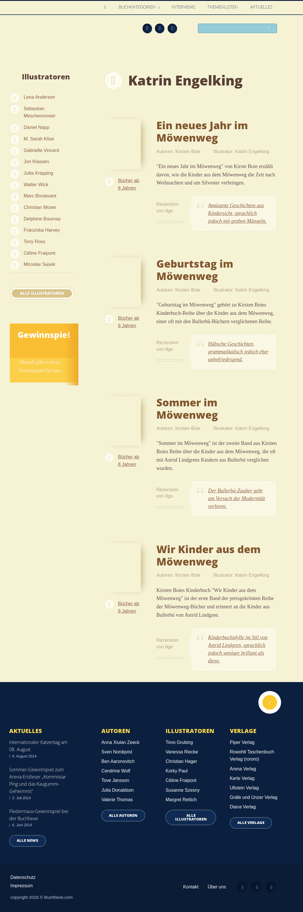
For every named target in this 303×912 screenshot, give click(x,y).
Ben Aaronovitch (118, 761)
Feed (147, 28)
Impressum (21, 885)
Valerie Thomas (117, 799)
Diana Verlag (243, 806)
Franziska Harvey (42, 230)
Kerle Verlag (242, 778)
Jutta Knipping (38, 173)
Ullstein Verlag (244, 787)
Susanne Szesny (183, 790)
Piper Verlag (242, 742)
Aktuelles (262, 7)
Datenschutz (23, 877)
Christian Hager (181, 761)
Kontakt (190, 886)
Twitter (172, 28)
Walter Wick (36, 184)
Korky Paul (177, 770)
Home (107, 7)
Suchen (270, 29)
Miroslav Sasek (39, 264)
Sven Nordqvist (116, 751)
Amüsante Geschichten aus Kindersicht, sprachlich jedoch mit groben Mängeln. (237, 213)
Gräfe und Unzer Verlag (253, 797)
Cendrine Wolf (115, 770)
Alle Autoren (123, 815)
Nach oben (269, 702)
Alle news (27, 840)
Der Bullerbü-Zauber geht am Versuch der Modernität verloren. (236, 498)
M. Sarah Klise (39, 138)
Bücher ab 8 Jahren (128, 184)
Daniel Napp (36, 127)
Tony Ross (35, 241)
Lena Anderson (39, 97)
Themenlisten (223, 7)
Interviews (184, 7)
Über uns (216, 886)
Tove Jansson (115, 780)
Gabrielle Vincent (41, 150)
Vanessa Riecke (182, 751)
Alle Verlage (250, 822)
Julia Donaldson (117, 790)
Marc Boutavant (40, 195)
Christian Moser (40, 207)
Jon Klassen (36, 161)
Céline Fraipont (39, 253)
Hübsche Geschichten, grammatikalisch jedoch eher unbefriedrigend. (238, 351)
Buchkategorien (138, 7)
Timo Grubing (179, 742)
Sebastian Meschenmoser (40, 112)
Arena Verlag (243, 768)
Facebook (159, 28)
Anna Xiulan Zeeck (120, 742)
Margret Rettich (181, 799)
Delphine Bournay (42, 218)
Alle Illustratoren (42, 293)
